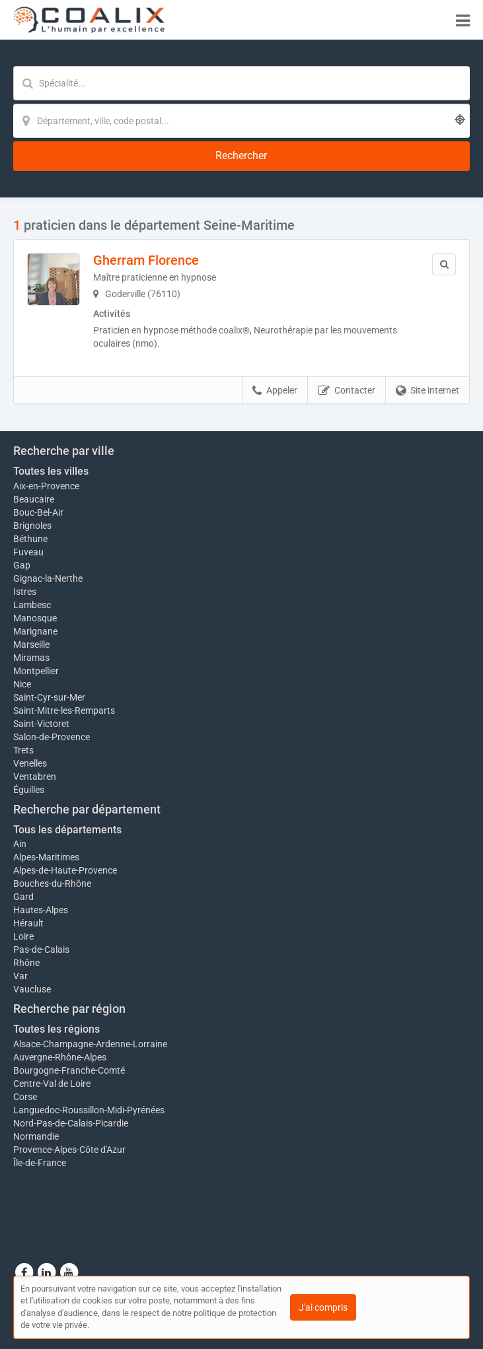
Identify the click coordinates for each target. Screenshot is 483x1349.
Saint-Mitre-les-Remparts (64, 710)
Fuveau (28, 552)
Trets (23, 750)
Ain (19, 844)
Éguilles (28, 789)
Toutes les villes (51, 471)
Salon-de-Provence (51, 737)
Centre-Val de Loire (52, 1083)
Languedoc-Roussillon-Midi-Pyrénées (89, 1110)
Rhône (26, 962)
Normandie (36, 1136)
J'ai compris (323, 1307)
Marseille (31, 644)
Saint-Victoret (41, 723)
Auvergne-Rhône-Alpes (59, 1057)
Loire (23, 936)
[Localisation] (241, 121)
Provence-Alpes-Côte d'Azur (69, 1149)
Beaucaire (33, 499)
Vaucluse (32, 989)
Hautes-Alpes (40, 910)
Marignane (35, 631)
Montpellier (36, 671)
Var (20, 976)
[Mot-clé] (241, 83)
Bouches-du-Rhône (52, 883)
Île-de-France (39, 1163)
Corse (25, 1096)
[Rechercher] (241, 156)
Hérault (28, 923)
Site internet (427, 391)
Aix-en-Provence (46, 486)
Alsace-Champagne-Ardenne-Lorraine (90, 1044)
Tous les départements (67, 829)
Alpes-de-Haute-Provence (65, 870)
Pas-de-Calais (41, 949)
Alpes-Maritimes (46, 857)
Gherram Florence (146, 260)
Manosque (35, 618)
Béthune (30, 539)
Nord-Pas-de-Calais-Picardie (70, 1123)
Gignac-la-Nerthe (48, 578)
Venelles (30, 763)
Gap (21, 565)
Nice (22, 684)
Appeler (274, 391)
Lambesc (32, 605)
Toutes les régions (56, 1029)
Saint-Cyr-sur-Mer (49, 697)
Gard (23, 896)
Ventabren (34, 776)
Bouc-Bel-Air (38, 512)
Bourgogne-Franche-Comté (69, 1070)
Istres (24, 591)
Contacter (346, 391)
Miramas (31, 657)
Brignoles (32, 525)
